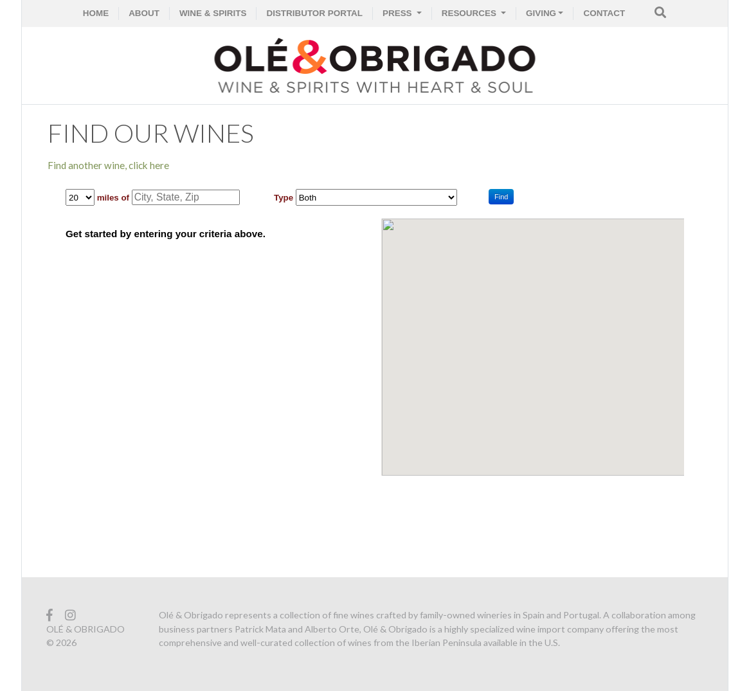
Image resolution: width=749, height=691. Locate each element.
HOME (96, 13)
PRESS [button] (398, 13)
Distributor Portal (314, 13)
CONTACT (604, 13)
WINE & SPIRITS (213, 13)
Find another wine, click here (108, 165)
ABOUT (144, 13)
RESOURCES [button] (470, 13)
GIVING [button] (541, 13)
